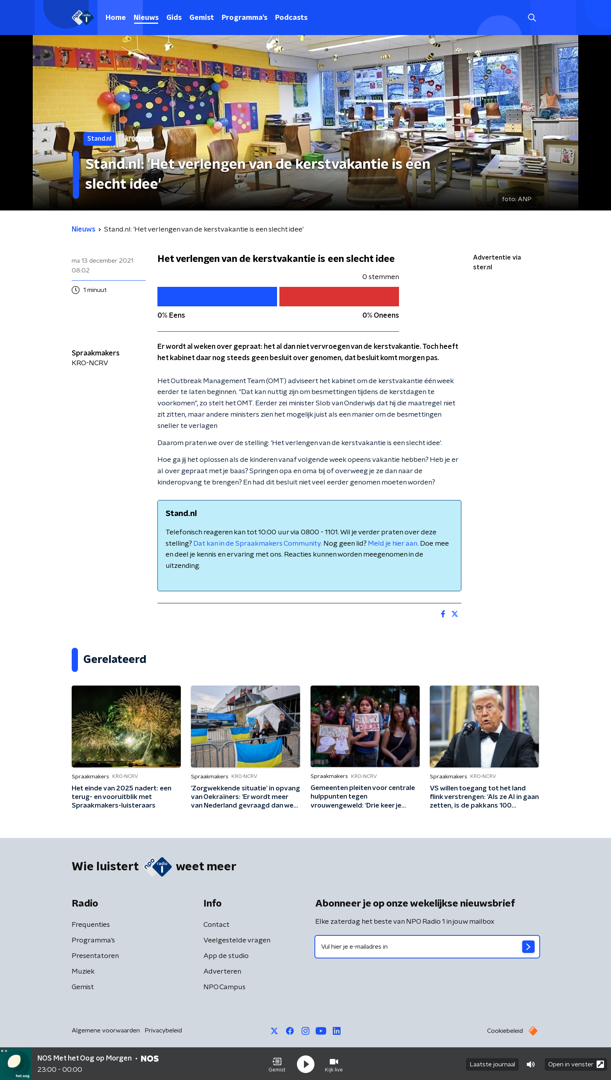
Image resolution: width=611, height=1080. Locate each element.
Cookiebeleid (505, 1031)
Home (116, 17)
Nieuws (146, 17)
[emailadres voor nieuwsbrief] (427, 947)
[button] (277, 1063)
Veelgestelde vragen (236, 940)
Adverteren (222, 971)
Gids (174, 17)
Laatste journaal (492, 1064)
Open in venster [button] (576, 1063)
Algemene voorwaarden (106, 1030)
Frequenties (91, 924)
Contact (216, 924)
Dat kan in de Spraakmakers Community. (257, 543)
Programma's (244, 17)
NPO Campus (224, 987)
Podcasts (291, 17)
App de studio (226, 956)
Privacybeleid (163, 1030)
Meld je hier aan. (393, 543)
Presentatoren (95, 956)
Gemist (201, 17)
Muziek (83, 971)
